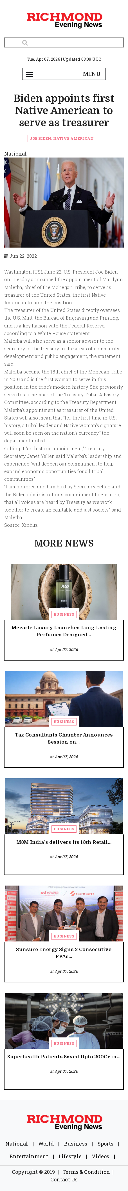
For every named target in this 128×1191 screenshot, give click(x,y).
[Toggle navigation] (30, 74)
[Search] (64, 42)
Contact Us (64, 1179)
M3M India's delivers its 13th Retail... (63, 842)
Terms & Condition (86, 1171)
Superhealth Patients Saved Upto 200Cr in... (63, 1056)
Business (64, 614)
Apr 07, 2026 (66, 649)
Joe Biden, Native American (62, 138)
